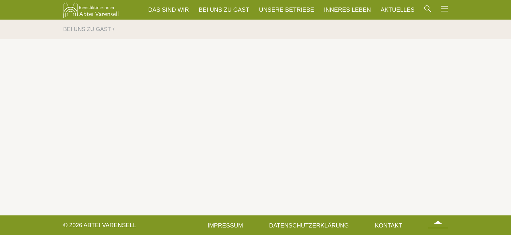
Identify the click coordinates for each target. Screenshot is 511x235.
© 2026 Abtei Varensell (99, 225)
